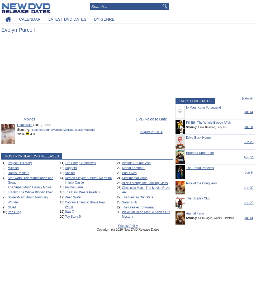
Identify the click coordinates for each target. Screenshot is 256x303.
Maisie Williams (85, 129)
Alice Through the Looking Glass (145, 183)
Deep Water (73, 197)
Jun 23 (248, 142)
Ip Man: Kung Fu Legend (203, 107)
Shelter (70, 173)
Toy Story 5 (73, 216)
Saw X (69, 211)
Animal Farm (74, 187)
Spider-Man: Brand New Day (28, 197)
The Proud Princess (200, 168)
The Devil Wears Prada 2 (82, 192)
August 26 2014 (151, 132)
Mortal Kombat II (133, 168)
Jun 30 (248, 188)
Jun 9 (249, 172)
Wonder (13, 202)
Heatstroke (24, 125)
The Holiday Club (198, 198)
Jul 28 (248, 127)
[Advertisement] (87, 76)
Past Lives (129, 173)
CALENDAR (30, 19)
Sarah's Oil (129, 202)
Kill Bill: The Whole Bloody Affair (30, 192)
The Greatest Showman (138, 207)
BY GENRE (104, 19)
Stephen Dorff (41, 129)
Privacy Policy (128, 226)
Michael (13, 168)
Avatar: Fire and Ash (136, 163)
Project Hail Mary (20, 163)
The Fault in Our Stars (137, 197)
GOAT (12, 207)
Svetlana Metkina (62, 129)
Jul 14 (248, 112)
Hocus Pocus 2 (18, 173)
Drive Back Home (198, 137)
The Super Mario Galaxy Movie (29, 187)
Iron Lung (14, 212)
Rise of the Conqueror (201, 183)
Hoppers (71, 168)
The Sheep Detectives (80, 163)
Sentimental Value (135, 178)
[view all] (248, 98)
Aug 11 (249, 157)
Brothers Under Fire (200, 153)
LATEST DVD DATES (67, 19)
